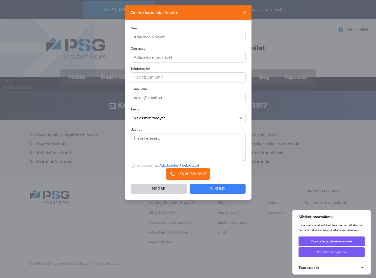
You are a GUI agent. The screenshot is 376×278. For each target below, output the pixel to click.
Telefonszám (140, 71)
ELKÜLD (217, 191)
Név (134, 31)
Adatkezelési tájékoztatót (179, 168)
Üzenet (136, 132)
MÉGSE (158, 191)
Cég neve (138, 51)
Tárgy (135, 112)
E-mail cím (139, 92)
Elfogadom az (168, 168)
